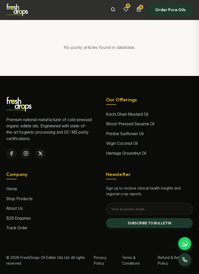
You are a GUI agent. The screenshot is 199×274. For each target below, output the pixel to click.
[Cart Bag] (139, 10)
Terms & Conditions (131, 260)
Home (11, 188)
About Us (14, 208)
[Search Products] (113, 10)
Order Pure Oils (170, 9)
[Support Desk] (184, 259)
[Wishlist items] (126, 10)
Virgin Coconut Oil (122, 143)
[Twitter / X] (40, 153)
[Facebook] (11, 153)
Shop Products (19, 198)
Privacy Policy (100, 260)
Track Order (16, 227)
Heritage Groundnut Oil (126, 153)
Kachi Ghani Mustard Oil (127, 114)
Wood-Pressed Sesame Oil (130, 123)
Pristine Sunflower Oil (125, 133)
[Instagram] (26, 153)
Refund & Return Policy (171, 260)
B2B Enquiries (18, 218)
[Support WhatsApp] (184, 243)
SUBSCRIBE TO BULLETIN (149, 223)
